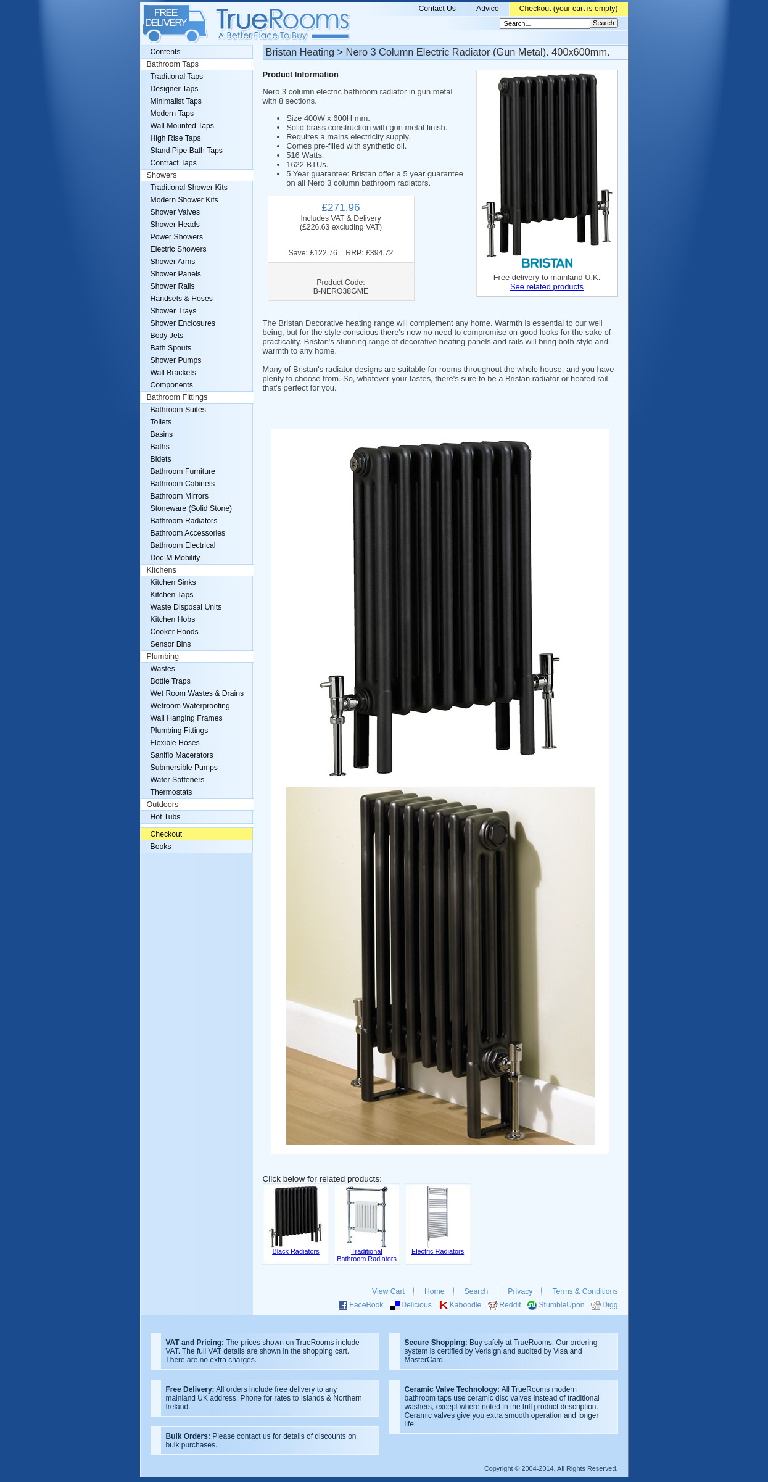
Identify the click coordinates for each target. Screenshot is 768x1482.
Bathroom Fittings (177, 397)
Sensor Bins (171, 644)
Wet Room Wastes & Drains (197, 693)
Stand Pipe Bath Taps (187, 150)
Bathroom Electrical (183, 545)
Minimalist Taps (176, 101)
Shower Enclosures (183, 323)
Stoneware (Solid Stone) (192, 508)
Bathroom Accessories (188, 533)
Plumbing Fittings (180, 730)
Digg (609, 1305)
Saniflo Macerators (182, 755)
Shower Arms (173, 261)
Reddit (510, 1305)
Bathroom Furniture (183, 471)
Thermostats (171, 792)
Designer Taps (175, 89)
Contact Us (437, 8)
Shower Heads (175, 224)
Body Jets (167, 335)
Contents (166, 52)
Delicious (416, 1305)
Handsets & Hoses (182, 298)
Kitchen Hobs (173, 619)
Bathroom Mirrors (180, 496)
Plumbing (163, 656)
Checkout (167, 834)
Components (172, 385)
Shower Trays (174, 311)
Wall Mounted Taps (182, 126)
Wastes (163, 668)
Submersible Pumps (184, 767)
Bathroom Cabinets (183, 483)
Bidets (161, 459)
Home (434, 1291)
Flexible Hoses (175, 743)
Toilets (161, 422)
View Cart (388, 1291)
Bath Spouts (171, 348)
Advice (487, 8)
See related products (547, 286)
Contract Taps (174, 163)
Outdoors (163, 804)
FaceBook (366, 1305)
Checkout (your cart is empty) (568, 8)
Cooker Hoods (175, 631)
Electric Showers (179, 249)
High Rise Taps (176, 138)
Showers (162, 175)
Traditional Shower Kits (189, 187)
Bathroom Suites (178, 409)
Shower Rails (173, 286)
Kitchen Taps (172, 594)
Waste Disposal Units (186, 607)
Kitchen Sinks (173, 582)
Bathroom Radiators (184, 520)
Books (161, 846)
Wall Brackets (173, 372)
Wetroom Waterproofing (190, 706)
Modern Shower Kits (184, 200)
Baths (160, 446)
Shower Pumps (176, 360)
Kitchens (161, 570)
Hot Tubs (166, 817)
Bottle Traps (171, 681)
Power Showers (177, 237)
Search (477, 1291)
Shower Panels (176, 274)
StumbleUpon (561, 1305)
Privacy (520, 1291)
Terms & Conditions (584, 1291)
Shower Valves (175, 212)
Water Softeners (178, 780)
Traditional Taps (177, 76)
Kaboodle (466, 1305)
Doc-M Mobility (175, 557)
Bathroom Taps (173, 64)
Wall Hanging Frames (187, 718)
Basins (162, 434)
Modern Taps (172, 113)
